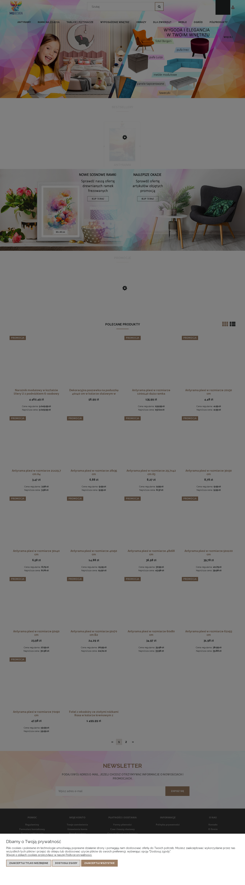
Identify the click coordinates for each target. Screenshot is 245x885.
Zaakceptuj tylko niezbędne (28, 863)
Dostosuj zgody (66, 863)
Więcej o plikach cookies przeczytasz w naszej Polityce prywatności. (49, 854)
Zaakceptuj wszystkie (99, 863)
